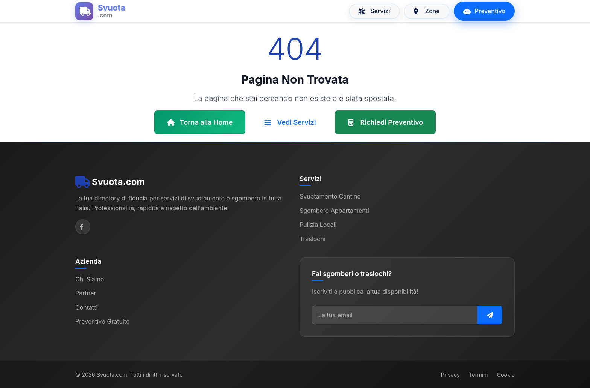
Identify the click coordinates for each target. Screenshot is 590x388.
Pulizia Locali (318, 224)
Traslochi (312, 239)
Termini (478, 374)
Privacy (450, 374)
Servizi (374, 11)
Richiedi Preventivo (385, 122)
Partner (85, 293)
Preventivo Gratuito (102, 321)
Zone (427, 11)
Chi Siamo (89, 279)
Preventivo (484, 11)
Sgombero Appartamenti (334, 210)
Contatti (86, 307)
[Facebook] (82, 226)
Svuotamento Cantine (330, 196)
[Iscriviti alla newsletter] (489, 315)
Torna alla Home (200, 122)
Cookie (506, 374)
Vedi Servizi (290, 122)
